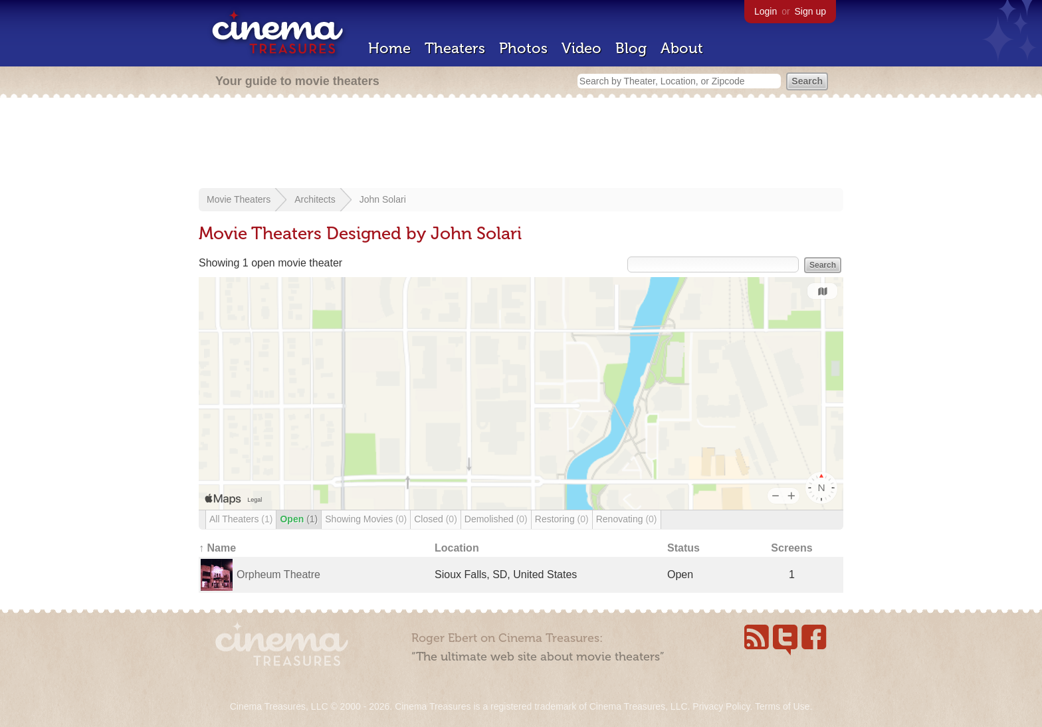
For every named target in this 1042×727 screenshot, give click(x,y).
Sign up (810, 11)
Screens (791, 548)
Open (299, 519)
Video (581, 48)
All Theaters (240, 519)
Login (765, 11)
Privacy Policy (721, 706)
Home (389, 48)
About (682, 48)
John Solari (383, 199)
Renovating (626, 519)
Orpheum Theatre (278, 574)
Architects (314, 199)
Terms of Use (782, 706)
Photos (523, 48)
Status (683, 548)
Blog (631, 48)
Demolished (496, 519)
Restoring (562, 519)
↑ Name (217, 548)
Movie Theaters (238, 199)
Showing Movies (366, 519)
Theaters (455, 48)
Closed (435, 519)
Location (457, 548)
